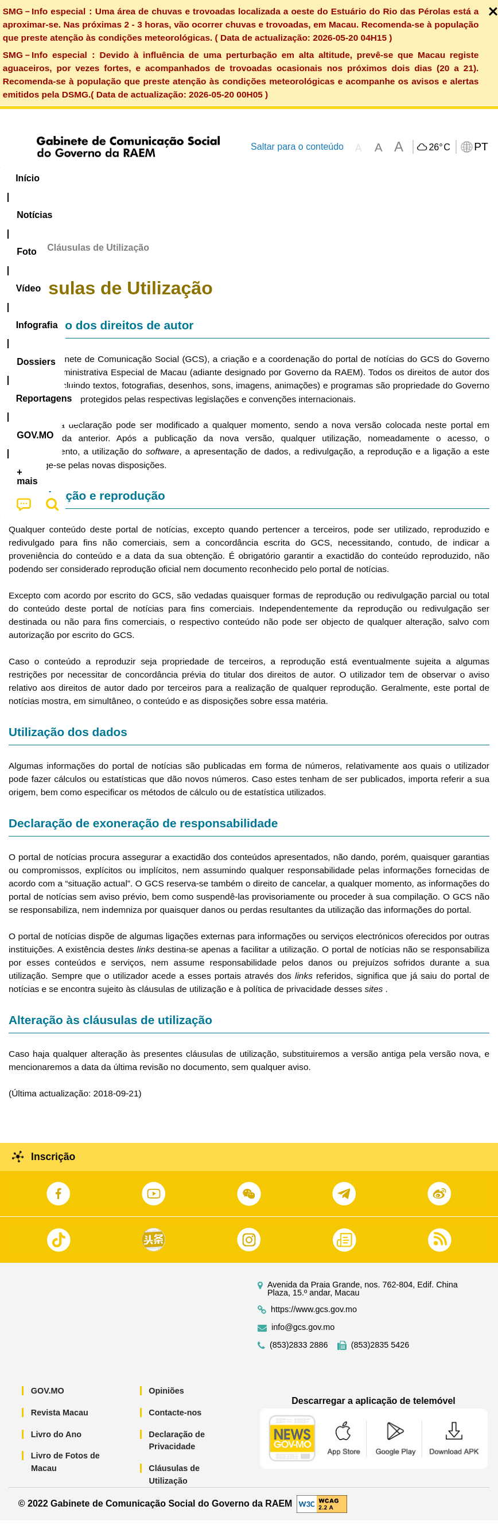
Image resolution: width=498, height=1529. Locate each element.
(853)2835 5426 (380, 1354)
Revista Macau (59, 1421)
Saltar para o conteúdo (297, 146)
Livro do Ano (56, 1443)
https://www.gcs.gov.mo (314, 1318)
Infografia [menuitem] (232, 178)
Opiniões (166, 1399)
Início (21, 256)
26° (439, 147)
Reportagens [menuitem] (364, 178)
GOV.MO (47, 1399)
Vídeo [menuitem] (176, 178)
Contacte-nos (175, 1421)
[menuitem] (78, 178)
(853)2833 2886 (299, 1354)
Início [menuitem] (27, 178)
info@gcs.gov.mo (302, 1336)
